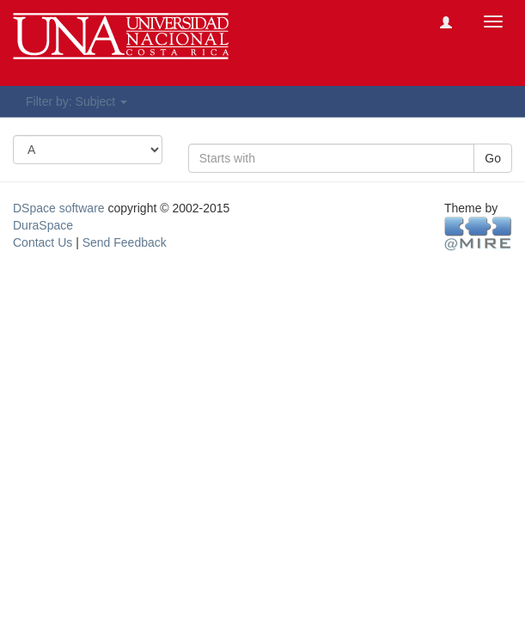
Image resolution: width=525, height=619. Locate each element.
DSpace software (59, 208)
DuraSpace (43, 225)
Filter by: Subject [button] (76, 101)
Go (493, 158)
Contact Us (42, 242)
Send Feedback (124, 242)
